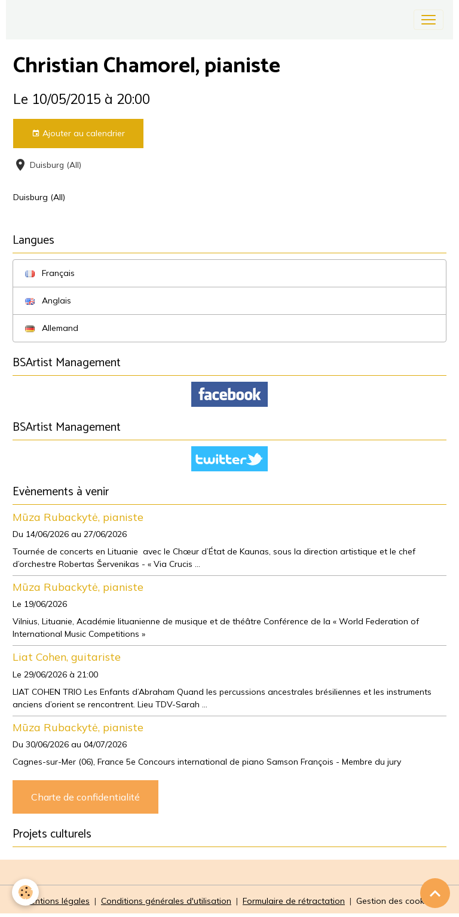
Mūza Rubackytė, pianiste (78, 516)
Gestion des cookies (395, 900)
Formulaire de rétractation (294, 900)
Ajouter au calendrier (78, 133)
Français (50, 273)
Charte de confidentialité (85, 797)
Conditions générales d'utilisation (166, 900)
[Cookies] (25, 892)
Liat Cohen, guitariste (67, 656)
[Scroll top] (435, 893)
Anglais (48, 300)
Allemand (51, 328)
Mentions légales (57, 900)
